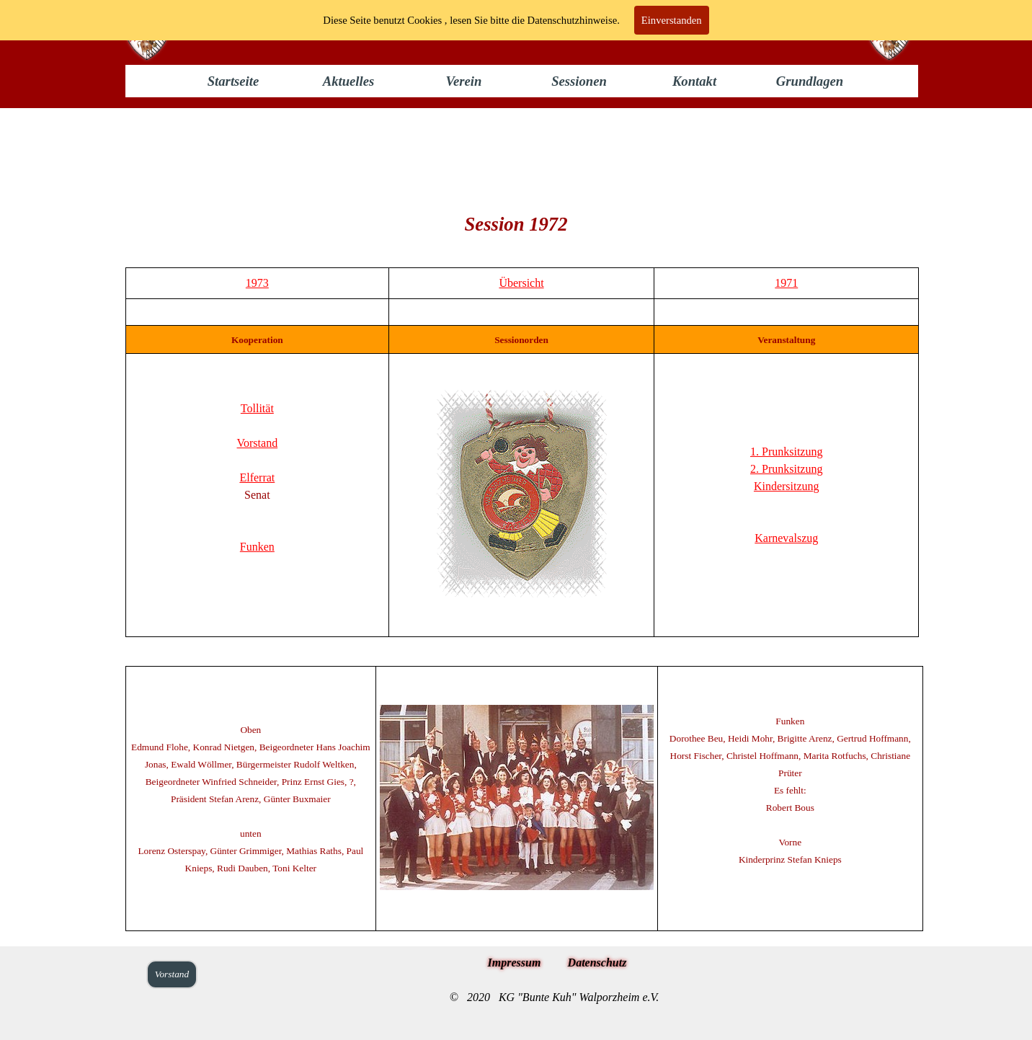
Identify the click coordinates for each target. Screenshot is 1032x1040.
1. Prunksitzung (786, 451)
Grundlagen (809, 81)
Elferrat (257, 477)
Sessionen (579, 81)
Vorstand (257, 443)
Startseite (233, 81)
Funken (257, 547)
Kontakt (694, 81)
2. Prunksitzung (786, 469)
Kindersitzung (786, 486)
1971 (786, 283)
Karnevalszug (786, 538)
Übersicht (521, 283)
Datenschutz (597, 962)
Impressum (514, 962)
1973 (257, 283)
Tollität (257, 408)
